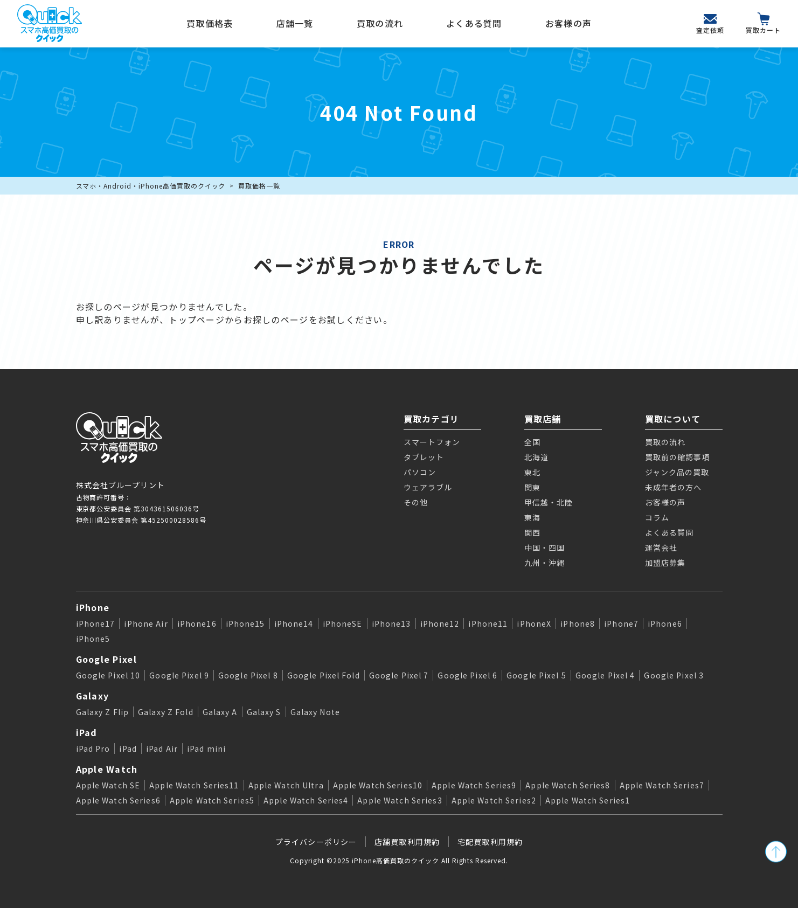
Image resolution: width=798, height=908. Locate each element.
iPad (87, 732)
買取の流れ (380, 23)
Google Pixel (106, 659)
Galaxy (92, 695)
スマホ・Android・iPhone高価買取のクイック (151, 185)
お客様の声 (568, 23)
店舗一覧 (295, 23)
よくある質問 (474, 23)
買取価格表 (209, 23)
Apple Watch (107, 769)
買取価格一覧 (259, 185)
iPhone (93, 607)
